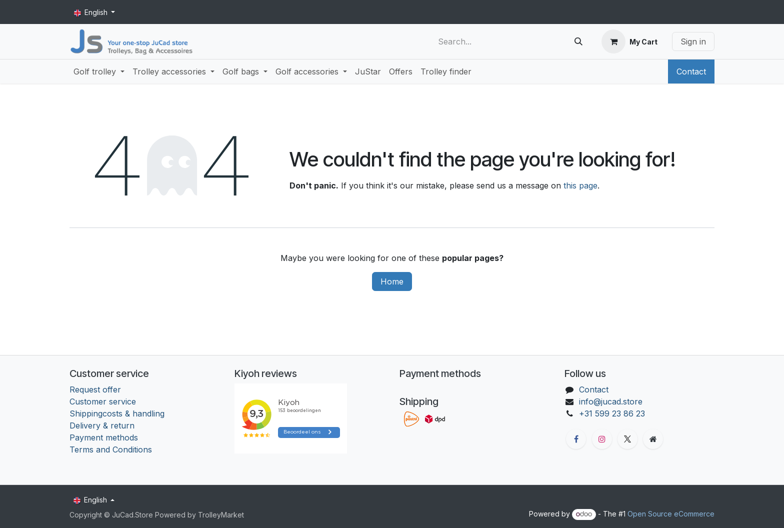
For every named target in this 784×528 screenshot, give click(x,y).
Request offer (95, 389)
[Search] (578, 41)
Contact (691, 71)
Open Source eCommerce (671, 514)
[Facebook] (576, 439)
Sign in (693, 41)
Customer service (103, 401)
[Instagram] (602, 439)
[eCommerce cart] (629, 41)
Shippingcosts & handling (117, 413)
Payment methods (104, 437)
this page (581, 185)
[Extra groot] (653, 439)
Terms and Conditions (112, 449)
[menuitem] (99, 72)
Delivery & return (102, 425)
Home (392, 281)
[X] (628, 439)
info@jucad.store (610, 401)
